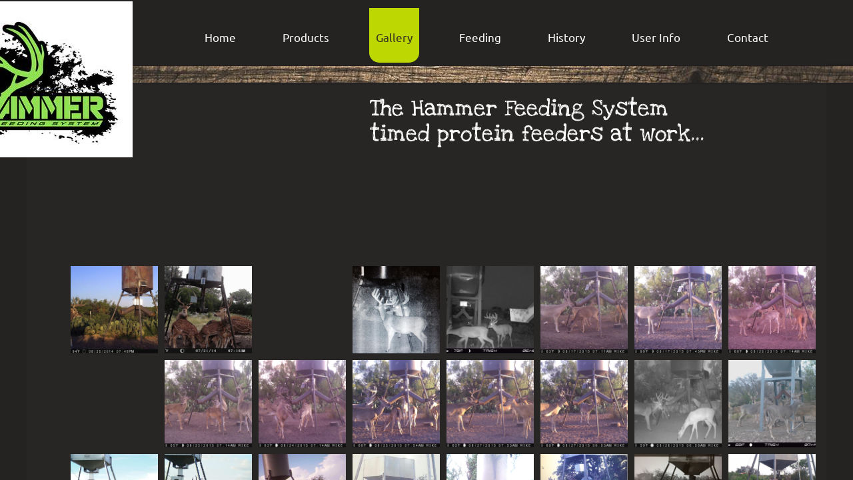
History (566, 37)
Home (220, 37)
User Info (656, 37)
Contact (747, 37)
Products (306, 37)
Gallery (394, 37)
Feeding (480, 37)
